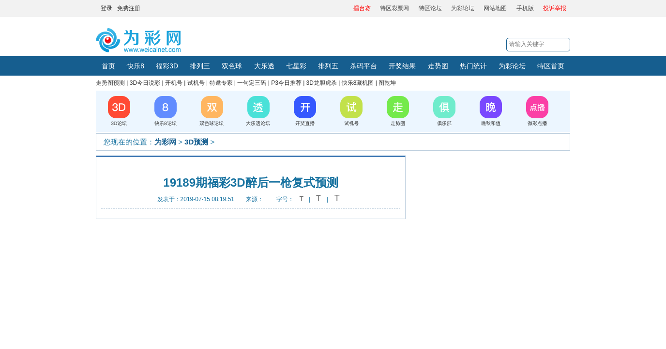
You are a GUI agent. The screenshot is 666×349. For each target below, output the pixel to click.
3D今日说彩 (145, 82)
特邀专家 (221, 82)
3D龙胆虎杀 (321, 82)
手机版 (525, 8)
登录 (106, 8)
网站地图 (495, 8)
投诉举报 (554, 8)
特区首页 (550, 66)
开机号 (173, 82)
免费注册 (128, 8)
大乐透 (264, 66)
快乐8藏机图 (358, 82)
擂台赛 (362, 8)
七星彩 (296, 66)
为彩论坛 (462, 8)
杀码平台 (363, 66)
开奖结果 (402, 66)
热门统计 (473, 66)
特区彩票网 (394, 8)
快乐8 (135, 66)
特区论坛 (430, 8)
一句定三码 (251, 82)
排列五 (328, 66)
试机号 (196, 82)
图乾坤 (387, 82)
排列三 (200, 66)
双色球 (232, 66)
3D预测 (196, 142)
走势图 (438, 66)
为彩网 (165, 142)
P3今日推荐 (286, 82)
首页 (108, 66)
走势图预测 (110, 82)
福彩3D (167, 66)
